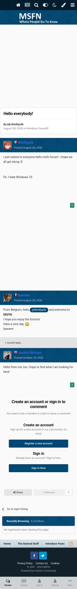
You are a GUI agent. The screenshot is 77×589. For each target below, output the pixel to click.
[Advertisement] (38, 65)
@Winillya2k (39, 309)
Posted (28, 147)
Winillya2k (17, 124)
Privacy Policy (25, 563)
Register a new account (39, 443)
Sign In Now (38, 468)
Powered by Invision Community (38, 570)
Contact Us (42, 563)
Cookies (55, 563)
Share (18, 492)
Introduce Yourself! (37, 128)
